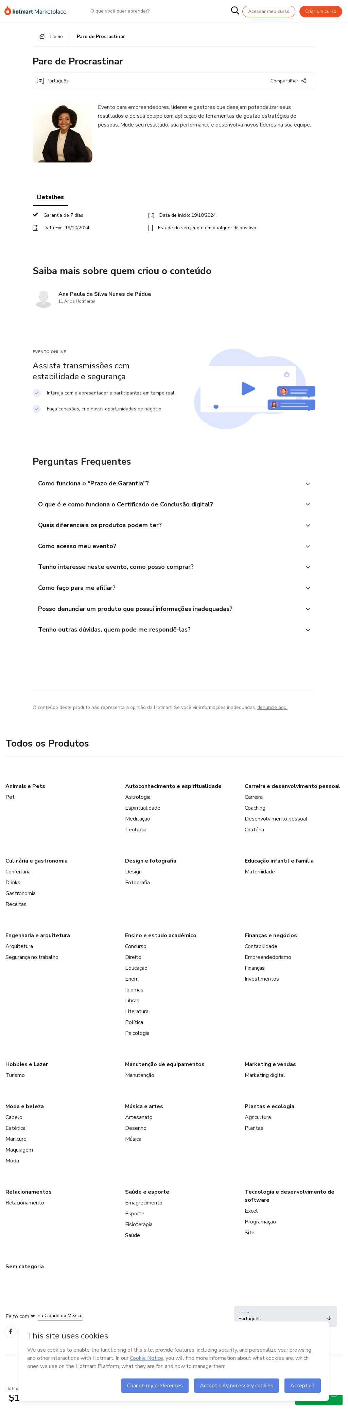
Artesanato (139, 1131)
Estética (15, 1142)
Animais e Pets (25, 800)
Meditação (137, 832)
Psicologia (137, 1047)
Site (250, 1246)
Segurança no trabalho (31, 971)
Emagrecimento (143, 1216)
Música (133, 1153)
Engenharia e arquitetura (37, 949)
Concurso (135, 960)
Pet (10, 811)
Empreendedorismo (268, 971)
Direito (133, 971)
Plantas (254, 1142)
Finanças (255, 982)
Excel (251, 1225)
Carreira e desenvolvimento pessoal (292, 800)
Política (134, 1036)
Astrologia (138, 811)
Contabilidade (261, 960)
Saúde (132, 1249)
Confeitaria (18, 885)
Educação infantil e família (279, 875)
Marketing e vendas (270, 1078)
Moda (12, 1174)
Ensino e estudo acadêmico (160, 949)
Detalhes (50, 200)
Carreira (254, 811)
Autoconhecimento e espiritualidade (173, 800)
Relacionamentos (28, 1206)
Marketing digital (265, 1089)
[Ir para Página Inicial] (38, 11)
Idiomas (134, 1003)
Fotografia (137, 896)
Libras (132, 1014)
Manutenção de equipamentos (165, 1078)
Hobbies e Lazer (26, 1078)
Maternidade (260, 885)
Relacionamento (24, 1216)
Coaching (255, 822)
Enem (132, 993)
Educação (136, 982)
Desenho (135, 1142)
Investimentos (262, 993)
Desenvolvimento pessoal (276, 832)
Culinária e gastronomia (36, 875)
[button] (166, 486)
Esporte (134, 1227)
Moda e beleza (24, 1120)
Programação (260, 1235)
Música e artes (144, 1120)
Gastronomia (20, 907)
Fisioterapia (139, 1238)
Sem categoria (24, 1280)
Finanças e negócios (271, 949)
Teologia (135, 843)
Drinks (12, 896)
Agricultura (258, 1131)
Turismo (15, 1089)
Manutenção (139, 1089)
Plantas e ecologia (269, 1120)
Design (133, 885)
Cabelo (13, 1131)
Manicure (16, 1153)
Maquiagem (19, 1163)
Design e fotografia (150, 875)
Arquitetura (19, 960)
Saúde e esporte (147, 1206)
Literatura (137, 1025)
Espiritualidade (142, 822)
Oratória (254, 843)
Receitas (16, 918)
